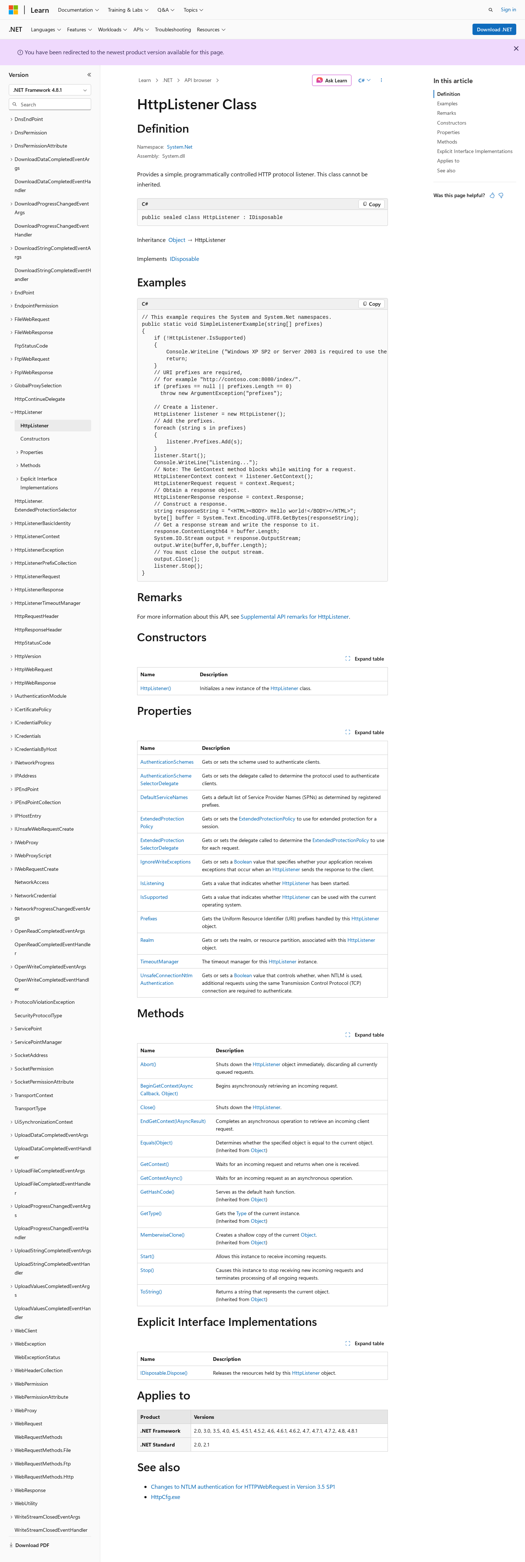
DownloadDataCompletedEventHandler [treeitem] (53, 169)
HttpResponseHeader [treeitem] (38, 612)
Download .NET (494, 29)
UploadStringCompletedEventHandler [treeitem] (52, 1251)
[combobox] (50, 90)
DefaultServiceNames (164, 797)
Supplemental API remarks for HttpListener (295, 616)
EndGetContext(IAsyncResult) (173, 1120)
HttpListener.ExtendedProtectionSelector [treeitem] (46, 488)
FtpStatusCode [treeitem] (31, 328)
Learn (145, 80)
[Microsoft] (13, 10)
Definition (448, 93)
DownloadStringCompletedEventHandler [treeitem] (53, 258)
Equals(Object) (156, 1142)
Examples (447, 103)
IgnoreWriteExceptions (165, 861)
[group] (262, 446)
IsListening (152, 883)
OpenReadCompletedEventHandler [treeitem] (52, 932)
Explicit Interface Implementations (475, 151)
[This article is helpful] (492, 195)
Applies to (448, 160)
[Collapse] (89, 74)
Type (241, 1213)
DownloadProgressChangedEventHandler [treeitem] (52, 213)
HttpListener (284, 688)
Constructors (451, 122)
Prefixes (148, 918)
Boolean (243, 861)
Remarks (446, 112)
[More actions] (381, 80)
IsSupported (154, 896)
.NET (167, 80)
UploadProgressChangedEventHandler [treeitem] (52, 1215)
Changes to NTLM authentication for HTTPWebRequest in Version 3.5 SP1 (243, 1486)
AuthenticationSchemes (167, 761)
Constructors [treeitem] (35, 421)
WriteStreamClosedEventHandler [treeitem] (51, 1512)
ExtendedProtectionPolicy (267, 818)
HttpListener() (155, 688)
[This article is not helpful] (501, 195)
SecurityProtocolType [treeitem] (38, 998)
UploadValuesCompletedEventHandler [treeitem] (53, 1296)
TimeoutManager (159, 961)
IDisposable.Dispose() (163, 1372)
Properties (448, 132)
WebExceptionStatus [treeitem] (37, 1339)
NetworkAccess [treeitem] (32, 864)
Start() (147, 1256)
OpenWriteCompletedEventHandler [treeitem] (52, 967)
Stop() (147, 1270)
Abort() (148, 1064)
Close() (147, 1107)
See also (446, 170)
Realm (147, 939)
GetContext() (154, 1163)
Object (176, 239)
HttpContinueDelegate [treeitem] (40, 381)
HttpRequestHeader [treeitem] (37, 598)
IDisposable (184, 258)
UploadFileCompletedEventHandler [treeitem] (52, 1171)
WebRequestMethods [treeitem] (38, 1419)
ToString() (151, 1291)
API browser (197, 80)
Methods (447, 141)
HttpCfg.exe (165, 1496)
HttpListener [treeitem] (34, 408)
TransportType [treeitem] (30, 1091)
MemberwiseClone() (162, 1234)
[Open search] (490, 9)
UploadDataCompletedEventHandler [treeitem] (53, 1136)
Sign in (508, 9)
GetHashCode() (157, 1191)
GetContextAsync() (161, 1177)
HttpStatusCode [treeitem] (33, 625)
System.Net (179, 146)
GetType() (151, 1213)
